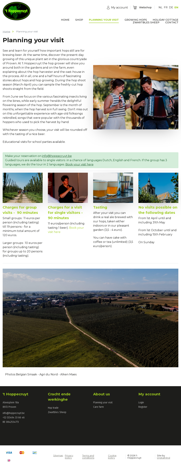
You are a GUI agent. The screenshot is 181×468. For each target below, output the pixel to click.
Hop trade (53, 407)
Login (141, 402)
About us (101, 394)
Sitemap (58, 455)
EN (176, 7)
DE (171, 7)
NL (160, 7)
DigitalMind (163, 457)
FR (166, 7)
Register (142, 406)
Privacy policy (69, 456)
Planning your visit (102, 402)
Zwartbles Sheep (57, 412)
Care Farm (98, 406)
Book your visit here (79, 164)
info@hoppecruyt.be (57, 156)
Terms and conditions (88, 456)
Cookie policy (112, 456)
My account (149, 394)
